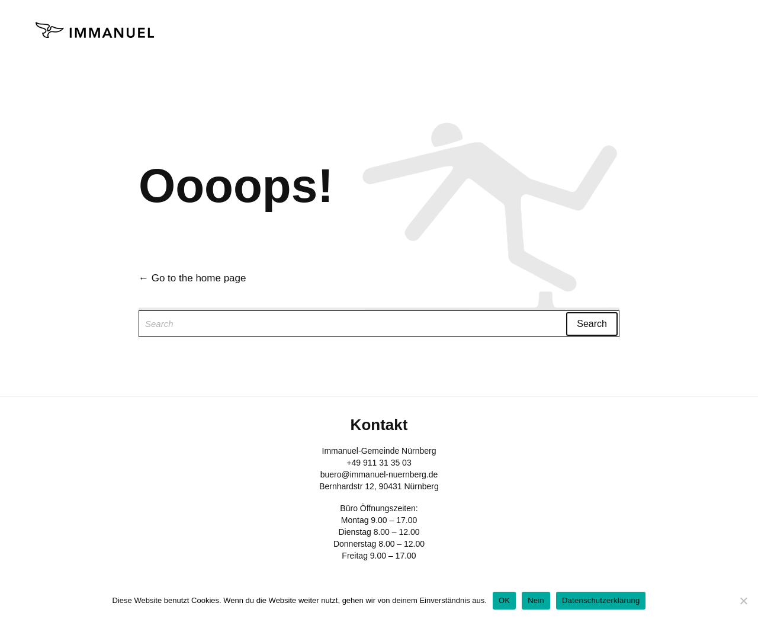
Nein (536, 600)
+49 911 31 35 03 (378, 462)
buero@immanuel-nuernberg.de (379, 474)
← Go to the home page (192, 278)
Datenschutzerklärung (601, 600)
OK (504, 600)
